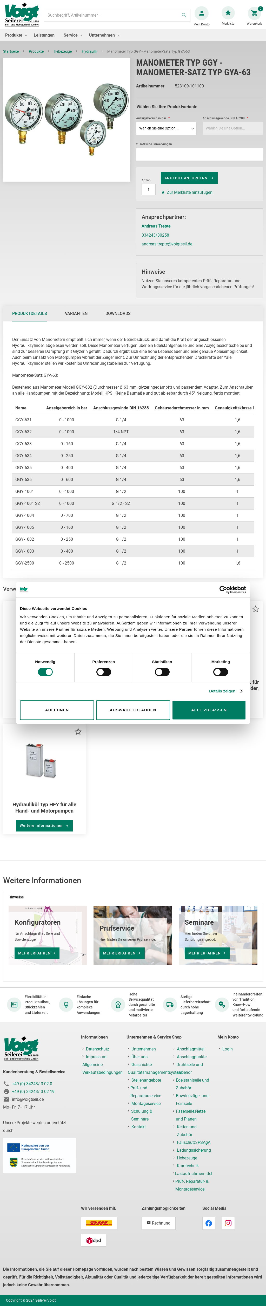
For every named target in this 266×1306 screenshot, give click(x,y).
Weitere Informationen (42, 831)
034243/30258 (155, 240)
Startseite (11, 56)
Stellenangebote (146, 1080)
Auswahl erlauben (133, 710)
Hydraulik (90, 56)
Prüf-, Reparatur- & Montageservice (192, 1185)
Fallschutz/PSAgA (193, 1142)
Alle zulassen (209, 710)
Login (227, 1049)
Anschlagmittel (190, 1049)
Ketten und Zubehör (187, 1130)
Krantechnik (188, 1165)
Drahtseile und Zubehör (189, 1068)
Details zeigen (222, 691)
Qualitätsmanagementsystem (155, 1072)
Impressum (96, 1056)
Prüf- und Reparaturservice (145, 1091)
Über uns (139, 1056)
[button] (255, 613)
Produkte (36, 56)
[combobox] (117, 17)
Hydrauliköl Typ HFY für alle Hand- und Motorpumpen (44, 813)
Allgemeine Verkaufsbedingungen (102, 1068)
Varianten (76, 318)
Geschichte (141, 1064)
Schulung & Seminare (141, 1115)
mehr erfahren (34, 953)
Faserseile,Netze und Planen (190, 1115)
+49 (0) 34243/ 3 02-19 (33, 1091)
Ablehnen (57, 710)
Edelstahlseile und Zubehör (192, 1084)
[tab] (29, 319)
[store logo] (24, 18)
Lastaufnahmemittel (193, 1173)
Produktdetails (29, 318)
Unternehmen (143, 1049)
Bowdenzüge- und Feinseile (192, 1099)
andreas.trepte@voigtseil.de (167, 249)
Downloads (118, 318)
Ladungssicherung (194, 1150)
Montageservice (146, 1103)
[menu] (133, 40)
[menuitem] (15, 40)
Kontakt (138, 1126)
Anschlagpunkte (192, 1056)
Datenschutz (97, 1049)
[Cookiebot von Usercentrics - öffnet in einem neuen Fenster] (223, 590)
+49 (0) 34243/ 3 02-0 (32, 1083)
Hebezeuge (63, 56)
